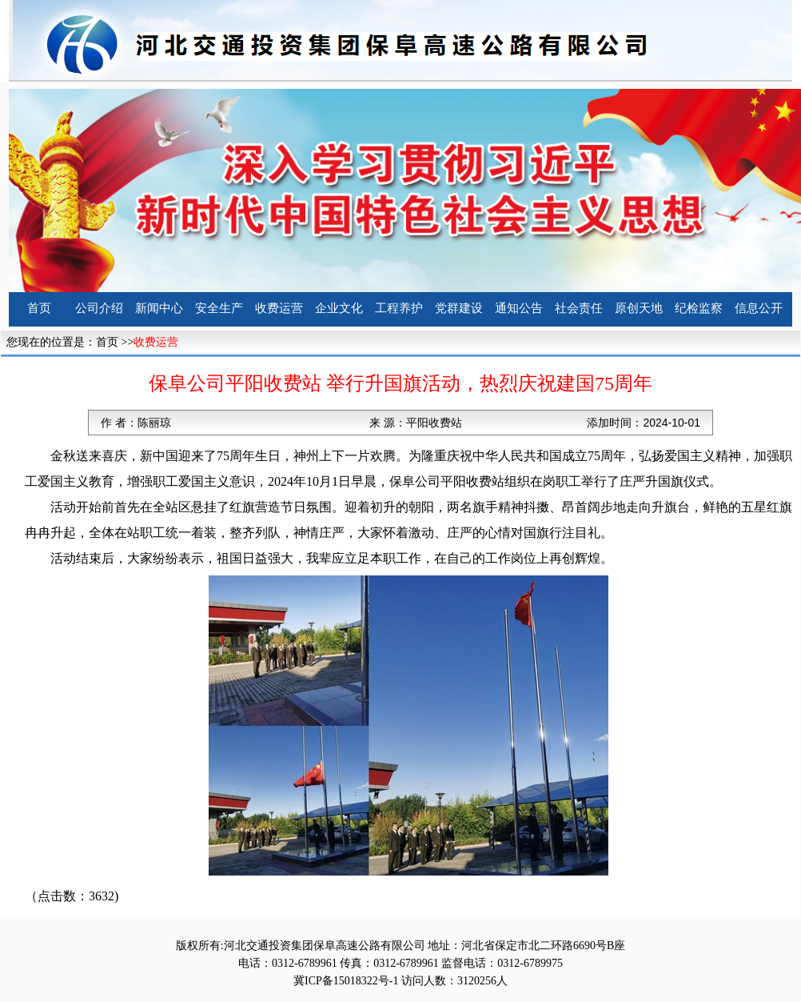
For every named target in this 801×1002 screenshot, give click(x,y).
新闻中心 (159, 308)
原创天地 (639, 308)
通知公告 (519, 308)
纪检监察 (699, 308)
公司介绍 (99, 308)
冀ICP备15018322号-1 (345, 981)
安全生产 (219, 308)
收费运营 (279, 308)
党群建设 (459, 308)
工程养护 (399, 308)
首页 (39, 308)
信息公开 (759, 308)
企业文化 (339, 308)
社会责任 (579, 308)
